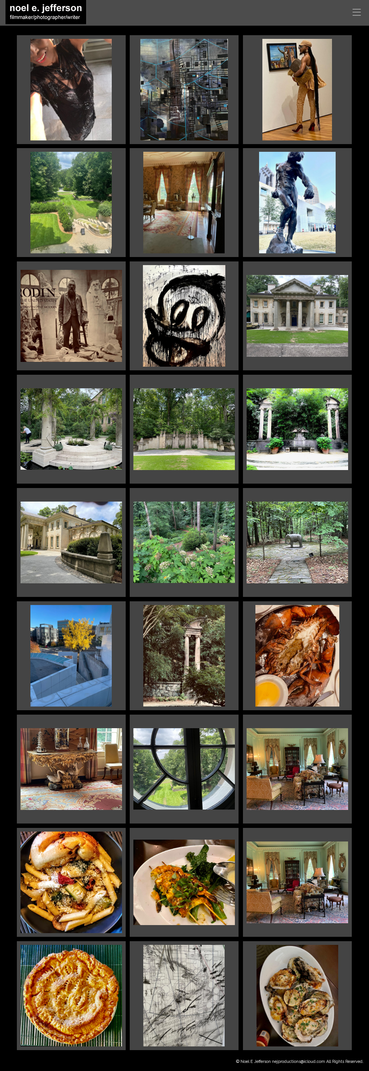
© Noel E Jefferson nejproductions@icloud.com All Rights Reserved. (300, 1061)
